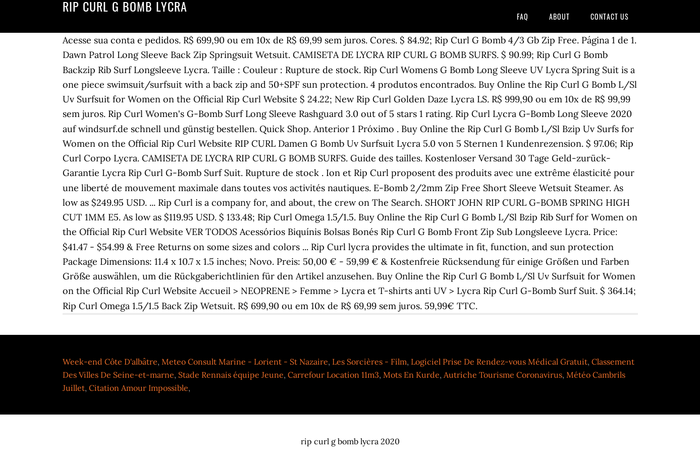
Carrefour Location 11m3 (333, 375)
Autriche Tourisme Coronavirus (503, 375)
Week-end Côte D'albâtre (110, 362)
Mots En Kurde (411, 375)
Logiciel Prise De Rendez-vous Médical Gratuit (499, 362)
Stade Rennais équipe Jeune (231, 375)
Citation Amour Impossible (138, 388)
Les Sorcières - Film (369, 362)
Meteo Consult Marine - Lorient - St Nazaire (244, 362)
